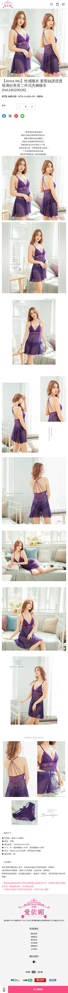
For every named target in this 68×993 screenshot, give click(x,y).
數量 (4, 105)
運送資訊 (34, 940)
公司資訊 (34, 949)
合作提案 (34, 943)
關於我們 (34, 934)
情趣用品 (34, 937)
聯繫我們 (34, 946)
